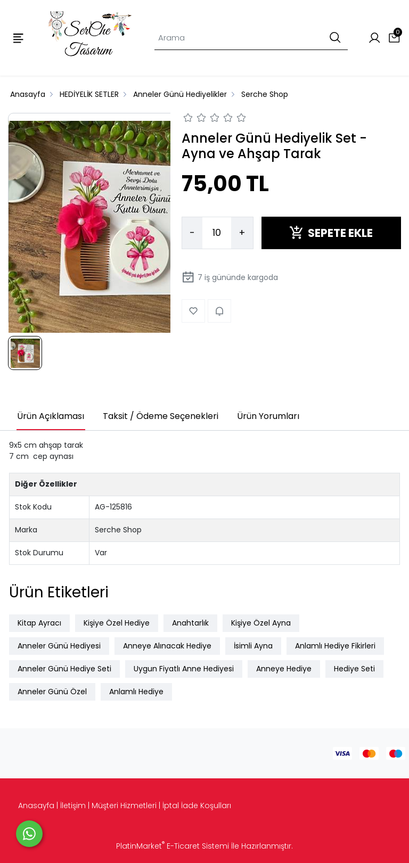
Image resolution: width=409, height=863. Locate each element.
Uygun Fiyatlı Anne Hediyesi (184, 668)
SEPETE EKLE (331, 233)
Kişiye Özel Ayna (261, 623)
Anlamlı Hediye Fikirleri (335, 645)
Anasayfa (36, 805)
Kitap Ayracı (39, 623)
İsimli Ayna (253, 645)
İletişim (73, 805)
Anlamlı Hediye (136, 691)
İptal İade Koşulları (196, 805)
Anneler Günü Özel (52, 691)
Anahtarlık (190, 623)
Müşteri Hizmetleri (124, 805)
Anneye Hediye (284, 668)
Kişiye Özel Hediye (117, 623)
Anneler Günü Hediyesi (59, 645)
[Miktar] (217, 233)
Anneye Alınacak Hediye (167, 645)
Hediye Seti (354, 668)
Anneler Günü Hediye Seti (64, 668)
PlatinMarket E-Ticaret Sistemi (172, 846)
